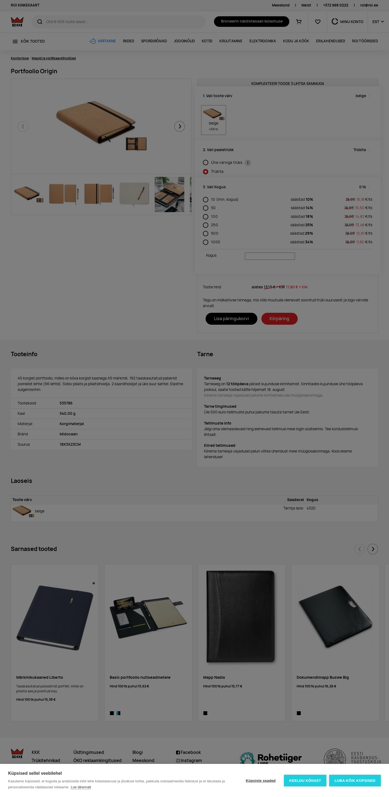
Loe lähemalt (81, 787)
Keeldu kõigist (305, 781)
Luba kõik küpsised (355, 781)
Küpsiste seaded (260, 781)
